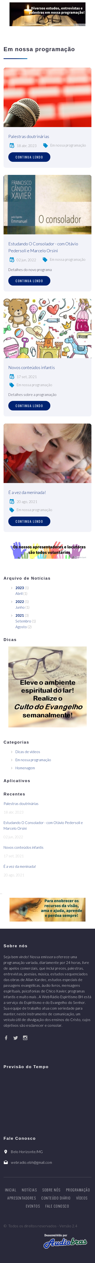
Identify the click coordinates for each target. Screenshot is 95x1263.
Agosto (21, 627)
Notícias (29, 1189)
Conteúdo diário (56, 1197)
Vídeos (82, 1197)
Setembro (23, 621)
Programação (78, 1189)
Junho (20, 607)
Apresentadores (21, 1197)
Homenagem (25, 768)
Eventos (33, 1206)
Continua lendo (29, 156)
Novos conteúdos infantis (31, 367)
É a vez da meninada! (27, 492)
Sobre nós (51, 1189)
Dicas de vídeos (27, 752)
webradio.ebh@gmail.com (31, 1162)
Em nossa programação (68, 145)
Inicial (11, 1189)
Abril (19, 593)
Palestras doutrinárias (28, 136)
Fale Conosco (57, 1206)
